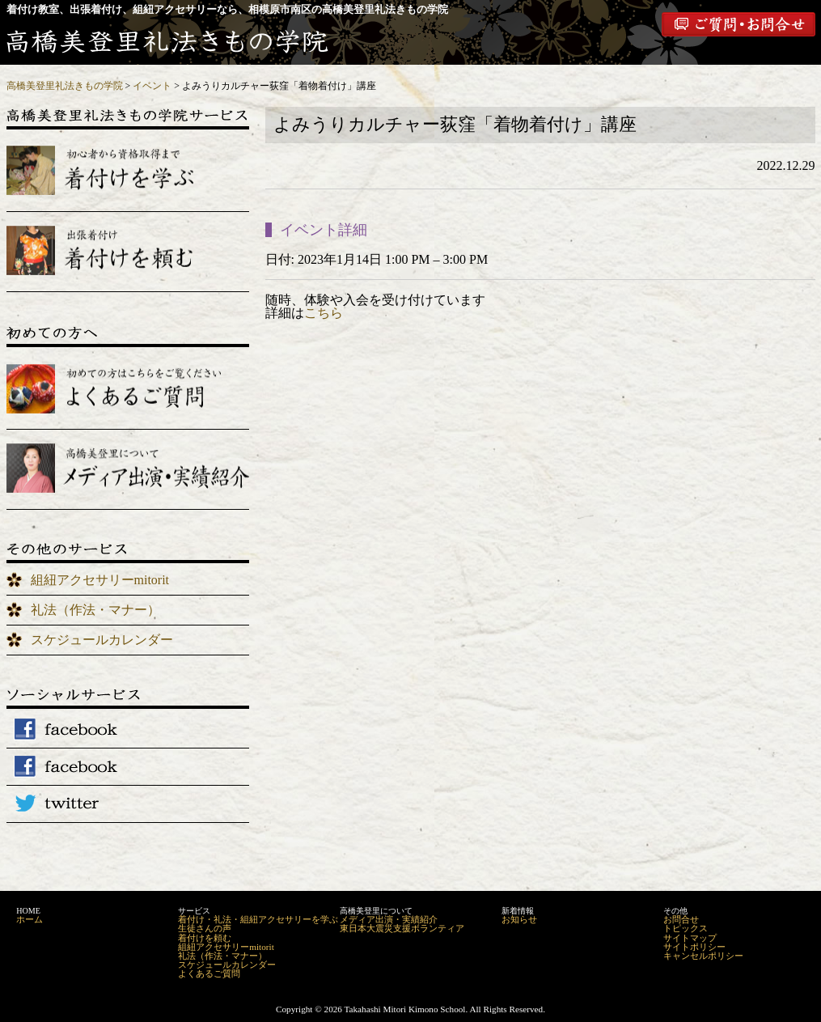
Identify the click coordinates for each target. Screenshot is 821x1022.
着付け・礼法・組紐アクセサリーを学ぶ (258, 919)
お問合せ (681, 919)
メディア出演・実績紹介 (389, 919)
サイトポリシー (694, 947)
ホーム (29, 919)
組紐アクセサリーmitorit (100, 580)
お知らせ (519, 919)
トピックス (685, 928)
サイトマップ (690, 938)
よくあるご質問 (209, 973)
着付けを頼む (204, 938)
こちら (323, 313)
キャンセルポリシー (703, 956)
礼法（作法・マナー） (95, 610)
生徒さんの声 (204, 928)
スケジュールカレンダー (102, 640)
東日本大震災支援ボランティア (402, 928)
